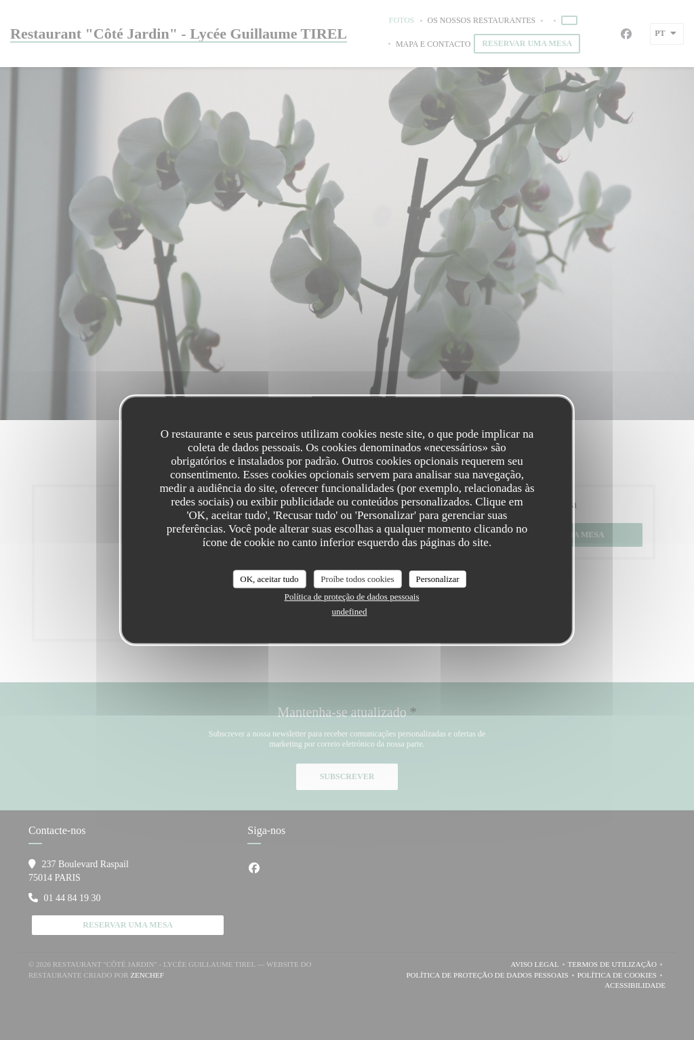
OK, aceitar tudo (269, 579)
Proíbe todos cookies (357, 579)
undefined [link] (349, 611)
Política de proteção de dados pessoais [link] (352, 596)
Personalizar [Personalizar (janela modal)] (437, 579)
